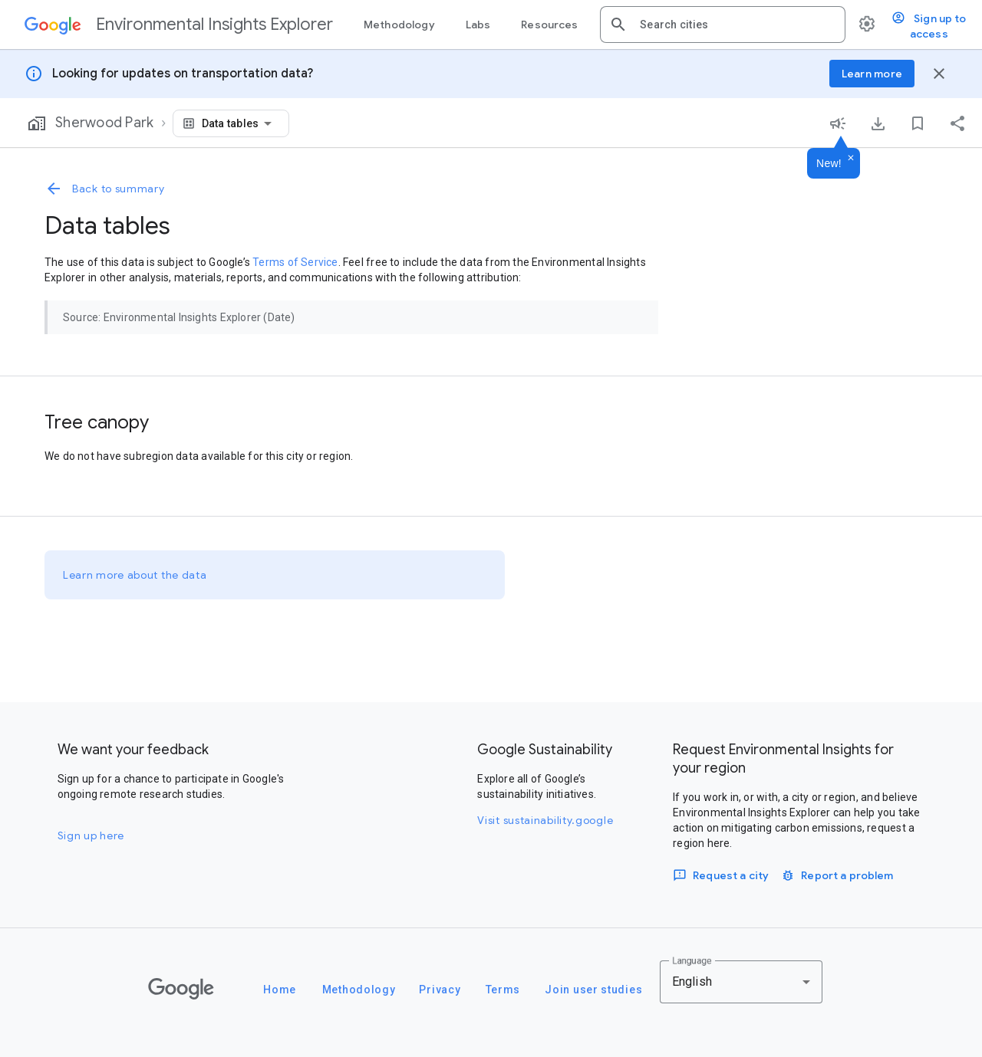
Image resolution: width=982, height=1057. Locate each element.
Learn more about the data (135, 575)
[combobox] (736, 24)
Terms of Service (295, 262)
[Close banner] (939, 73)
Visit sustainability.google (545, 820)
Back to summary (104, 188)
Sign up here (91, 835)
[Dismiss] (850, 158)
